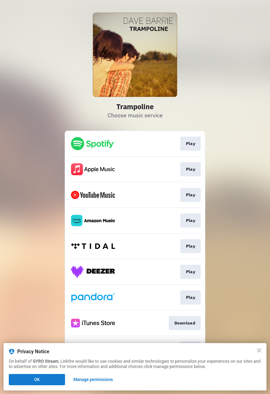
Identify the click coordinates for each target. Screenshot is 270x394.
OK (37, 379)
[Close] (259, 350)
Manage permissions (93, 379)
